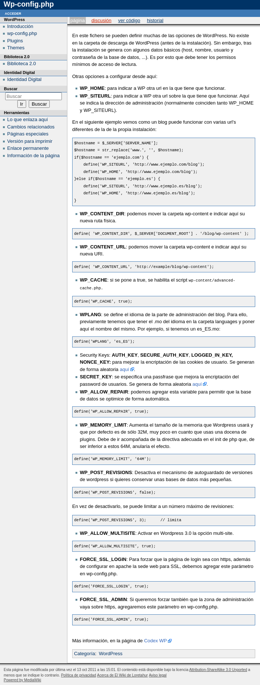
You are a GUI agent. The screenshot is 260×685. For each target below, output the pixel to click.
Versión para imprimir (30, 141)
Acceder (13, 13)
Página (77, 20)
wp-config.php (22, 33)
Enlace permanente (28, 148)
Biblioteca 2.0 (21, 63)
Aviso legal (157, 674)
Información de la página (33, 155)
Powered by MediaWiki (22, 679)
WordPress (110, 653)
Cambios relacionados (31, 127)
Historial (155, 20)
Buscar (11, 88)
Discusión (101, 20)
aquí (124, 368)
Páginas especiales (28, 134)
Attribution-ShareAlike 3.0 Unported (218, 669)
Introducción (20, 26)
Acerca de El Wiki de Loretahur (122, 674)
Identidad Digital (24, 79)
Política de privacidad (78, 674)
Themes (16, 47)
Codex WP (155, 640)
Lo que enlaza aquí (27, 119)
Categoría (84, 653)
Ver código (129, 20)
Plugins (15, 40)
